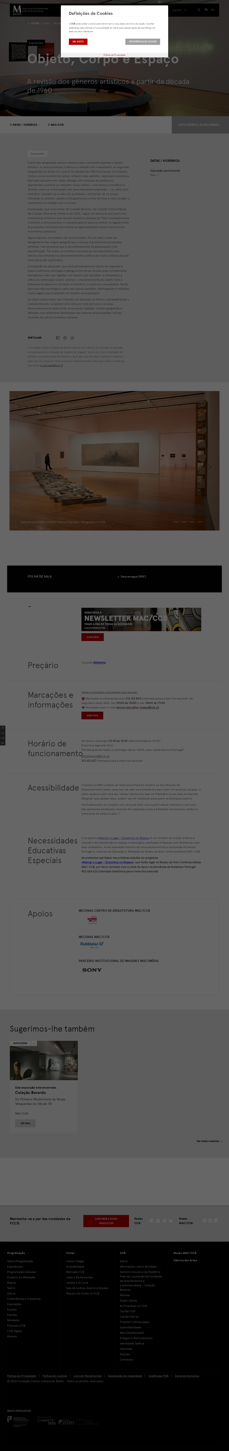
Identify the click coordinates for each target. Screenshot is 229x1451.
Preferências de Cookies (143, 41)
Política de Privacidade (115, 55)
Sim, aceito (78, 41)
